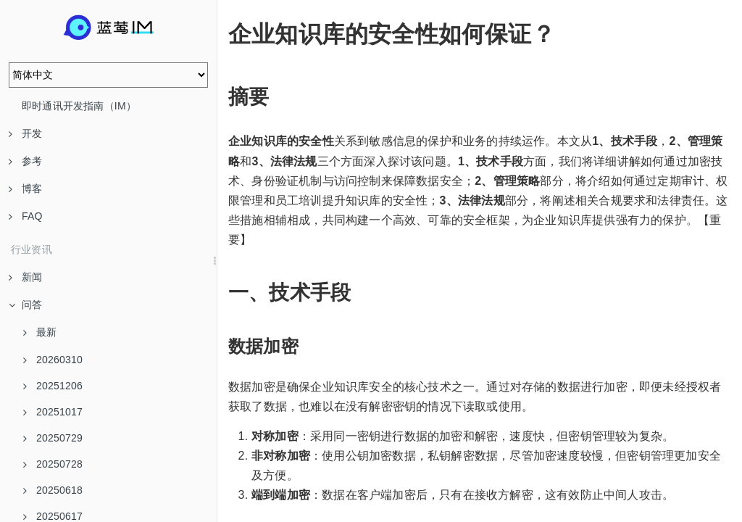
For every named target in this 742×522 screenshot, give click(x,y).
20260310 (53, 359)
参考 (25, 161)
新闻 (25, 277)
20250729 (53, 438)
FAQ (26, 216)
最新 (40, 332)
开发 (25, 133)
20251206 (53, 386)
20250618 (53, 490)
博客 (25, 188)
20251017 (53, 412)
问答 (25, 304)
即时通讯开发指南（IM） (79, 106)
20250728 (53, 464)
